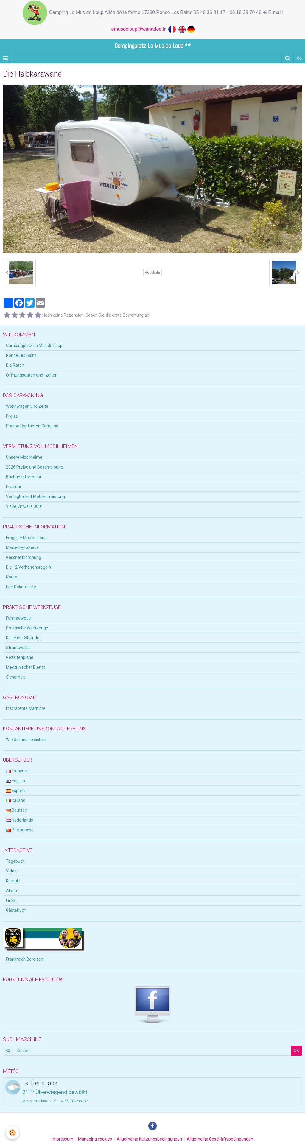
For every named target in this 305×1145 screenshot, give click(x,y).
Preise (12, 416)
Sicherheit (15, 677)
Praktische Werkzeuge (27, 628)
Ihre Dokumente (21, 586)
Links (10, 900)
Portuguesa (20, 829)
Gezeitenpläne (19, 657)
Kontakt (13, 880)
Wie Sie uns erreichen (26, 739)
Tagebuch (15, 861)
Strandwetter (18, 647)
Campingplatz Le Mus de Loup (34, 345)
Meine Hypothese (22, 547)
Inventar (13, 486)
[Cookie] (12, 1132)
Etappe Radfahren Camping (32, 426)
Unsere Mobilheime (24, 457)
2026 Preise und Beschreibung (34, 467)
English (15, 780)
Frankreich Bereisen (24, 959)
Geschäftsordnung (23, 557)
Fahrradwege (18, 618)
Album (12, 890)
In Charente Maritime (26, 708)
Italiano (15, 800)
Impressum (62, 1139)
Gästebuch (16, 910)
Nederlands (19, 820)
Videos (12, 871)
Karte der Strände (22, 637)
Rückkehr (152, 272)
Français (16, 770)
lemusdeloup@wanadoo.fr (139, 29)
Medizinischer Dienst (25, 667)
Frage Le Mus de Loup (26, 537)
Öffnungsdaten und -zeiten (31, 375)
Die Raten (15, 365)
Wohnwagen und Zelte (27, 406)
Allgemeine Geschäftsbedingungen (220, 1139)
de (299, 58)
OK (296, 1050)
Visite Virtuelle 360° (24, 506)
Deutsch (16, 810)
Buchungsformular (23, 477)
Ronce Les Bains (21, 355)
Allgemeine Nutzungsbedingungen (149, 1139)
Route (11, 577)
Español (16, 790)
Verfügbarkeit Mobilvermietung (35, 496)
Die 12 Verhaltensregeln (28, 567)
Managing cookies (95, 1139)
